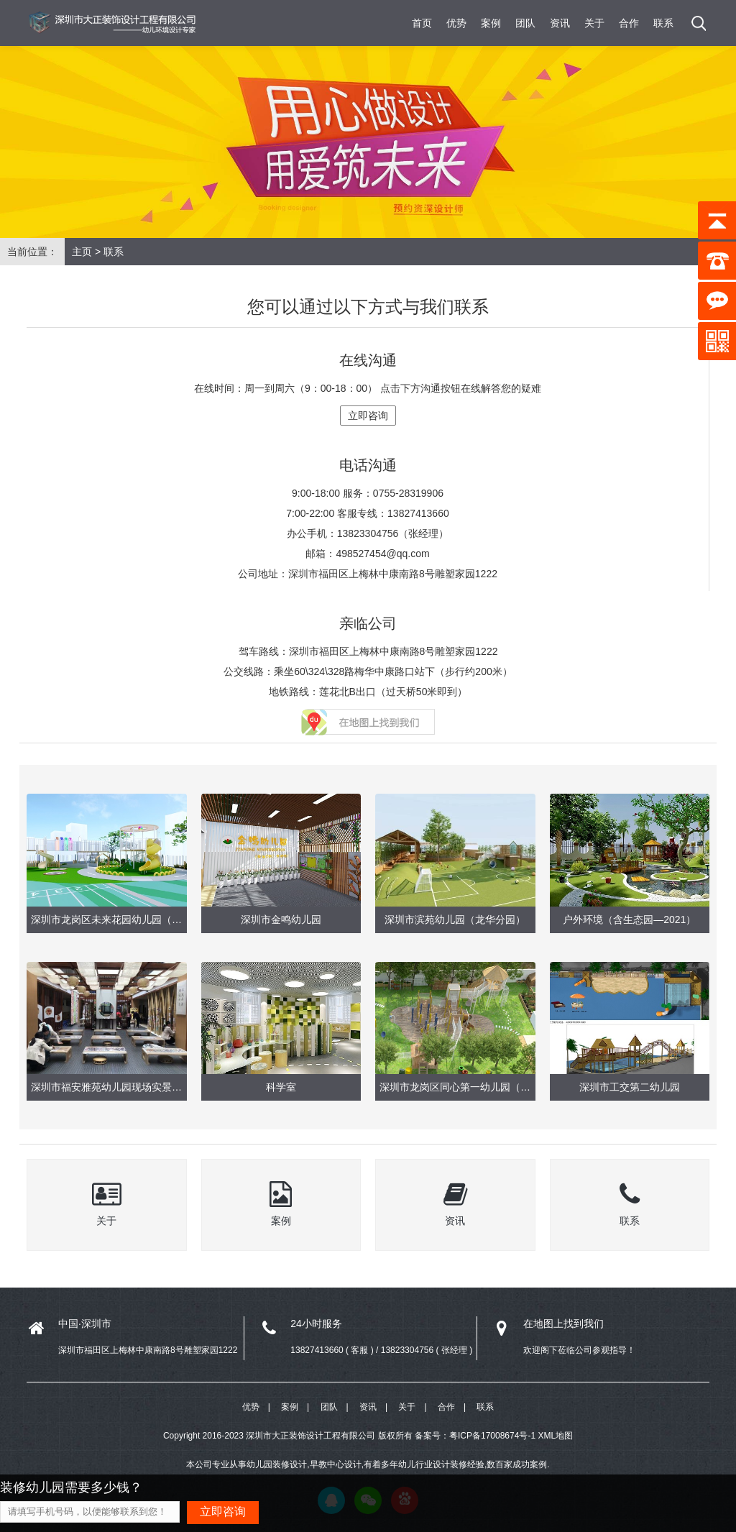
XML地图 (555, 1436)
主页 (82, 251)
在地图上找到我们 (563, 1323)
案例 (491, 23)
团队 (525, 23)
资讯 (560, 23)
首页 (422, 23)
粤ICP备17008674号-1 (492, 1436)
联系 (663, 23)
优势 (456, 23)
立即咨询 (368, 415)
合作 (629, 23)
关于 (594, 23)
